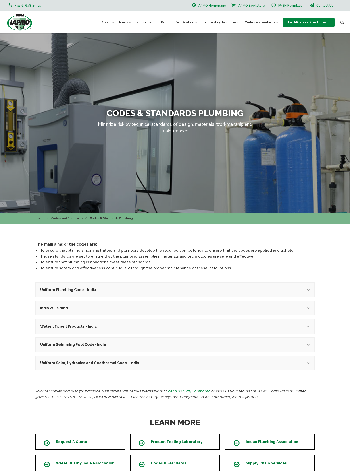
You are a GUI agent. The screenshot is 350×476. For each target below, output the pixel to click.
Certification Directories (308, 22)
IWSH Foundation (287, 5)
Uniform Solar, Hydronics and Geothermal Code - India (175, 363)
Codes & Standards (261, 22)
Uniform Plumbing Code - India (175, 290)
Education (146, 22)
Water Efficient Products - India (175, 326)
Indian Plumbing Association (272, 442)
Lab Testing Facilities (220, 22)
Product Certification (179, 22)
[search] (342, 22)
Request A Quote (71, 442)
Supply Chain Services (266, 463)
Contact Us (321, 5)
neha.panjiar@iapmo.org (189, 391)
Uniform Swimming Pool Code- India (175, 344)
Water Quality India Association (85, 463)
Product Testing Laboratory (176, 442)
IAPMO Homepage (209, 5)
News (125, 22)
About (108, 22)
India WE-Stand (175, 308)
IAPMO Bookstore (248, 5)
